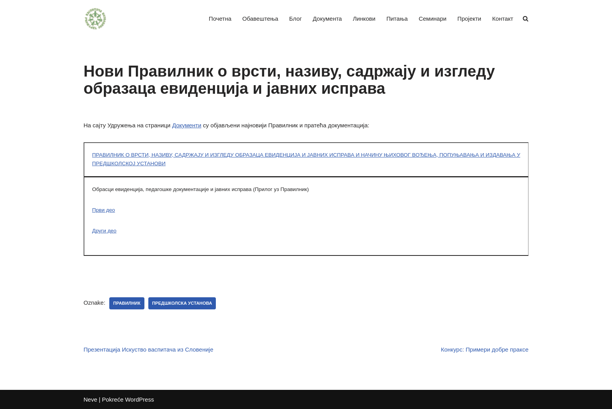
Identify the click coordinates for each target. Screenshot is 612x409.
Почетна (220, 18)
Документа (327, 18)
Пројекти (469, 18)
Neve (90, 399)
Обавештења (260, 18)
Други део (104, 231)
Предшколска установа (182, 303)
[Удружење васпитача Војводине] (95, 18)
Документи (186, 125)
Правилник (127, 303)
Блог (295, 18)
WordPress (139, 399)
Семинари (433, 18)
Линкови (364, 18)
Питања (397, 18)
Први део (103, 210)
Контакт (502, 18)
